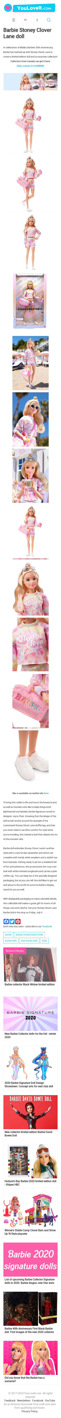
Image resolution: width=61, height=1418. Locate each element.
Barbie (8, 934)
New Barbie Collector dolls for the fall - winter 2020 (30, 1035)
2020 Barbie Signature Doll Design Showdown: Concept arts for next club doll (29, 1084)
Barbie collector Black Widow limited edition (30, 984)
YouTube (50, 1400)
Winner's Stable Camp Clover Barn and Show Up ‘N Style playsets (30, 1232)
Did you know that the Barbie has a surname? (25, 1379)
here (46, 793)
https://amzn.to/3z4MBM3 (30, 65)
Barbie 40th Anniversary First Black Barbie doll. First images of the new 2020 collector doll (29, 1330)
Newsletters (23, 1400)
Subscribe (25, 19)
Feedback (9, 1400)
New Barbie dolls (29, 940)
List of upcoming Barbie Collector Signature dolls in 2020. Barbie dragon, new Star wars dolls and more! (29, 1281)
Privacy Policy (30, 1411)
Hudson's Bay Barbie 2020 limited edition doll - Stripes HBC (30, 1183)
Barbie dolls (11, 940)
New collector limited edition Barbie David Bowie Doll (28, 1133)
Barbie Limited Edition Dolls (29, 934)
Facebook (37, 19)
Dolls (44, 940)
